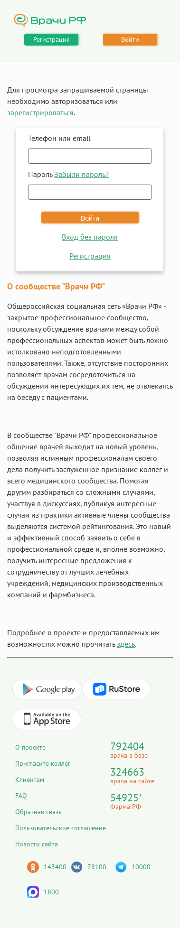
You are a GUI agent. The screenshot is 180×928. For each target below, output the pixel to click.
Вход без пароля (90, 236)
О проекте (30, 747)
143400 (55, 867)
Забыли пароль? (81, 174)
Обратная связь (38, 811)
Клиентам (29, 779)
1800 (51, 892)
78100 (96, 867)
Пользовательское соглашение (60, 828)
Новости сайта (36, 844)
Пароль (68, 174)
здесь (126, 644)
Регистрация (51, 39)
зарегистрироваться (40, 112)
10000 (141, 867)
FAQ (21, 795)
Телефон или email (59, 138)
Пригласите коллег (42, 763)
